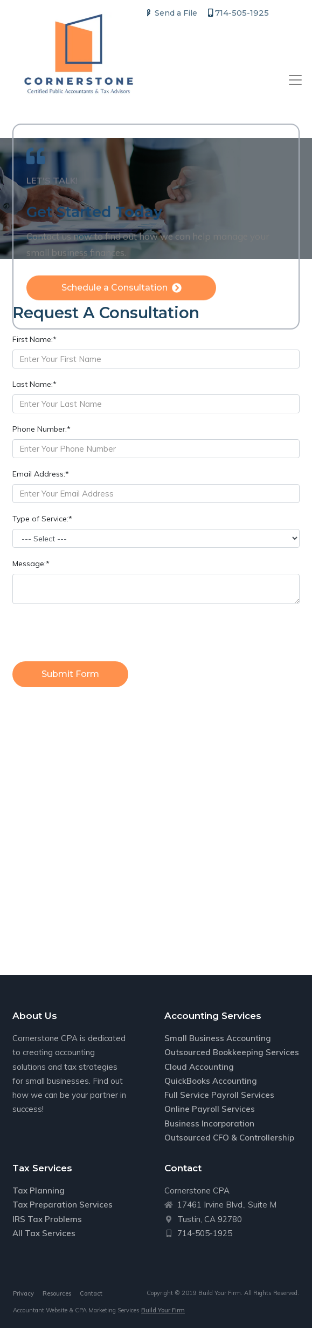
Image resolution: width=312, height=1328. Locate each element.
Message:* (31, 563)
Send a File (170, 13)
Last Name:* (34, 384)
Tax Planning (38, 1190)
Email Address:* (40, 474)
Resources (57, 1293)
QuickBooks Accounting (210, 1081)
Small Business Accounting (217, 1038)
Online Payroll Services (209, 1109)
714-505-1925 (238, 13)
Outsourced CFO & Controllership (229, 1137)
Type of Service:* (42, 519)
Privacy (23, 1293)
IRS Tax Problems (47, 1219)
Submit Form (70, 674)
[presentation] (94, 634)
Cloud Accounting (199, 1067)
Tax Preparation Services (62, 1204)
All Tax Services (43, 1233)
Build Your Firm (163, 1310)
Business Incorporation (209, 1123)
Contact (91, 1293)
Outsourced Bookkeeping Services (231, 1052)
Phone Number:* (41, 429)
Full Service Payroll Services (219, 1095)
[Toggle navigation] (295, 79)
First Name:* (34, 339)
